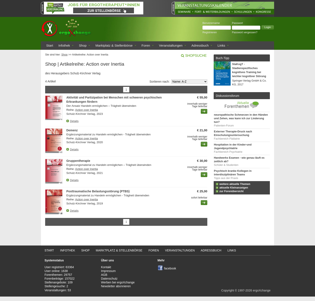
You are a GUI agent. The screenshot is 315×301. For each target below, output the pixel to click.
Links (221, 45)
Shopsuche (196, 55)
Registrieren (209, 32)
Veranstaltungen (171, 45)
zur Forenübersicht (231, 191)
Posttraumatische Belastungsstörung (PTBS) (98, 191)
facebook (170, 268)
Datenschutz (109, 278)
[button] (267, 27)
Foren (146, 45)
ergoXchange (261, 290)
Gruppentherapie (78, 160)
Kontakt (106, 267)
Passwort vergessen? (244, 32)
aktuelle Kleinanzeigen (233, 187)
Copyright (227, 290)
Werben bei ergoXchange (118, 282)
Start (49, 45)
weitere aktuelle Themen (234, 184)
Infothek (64, 45)
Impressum (108, 271)
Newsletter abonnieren (116, 286)
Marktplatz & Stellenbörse (113, 45)
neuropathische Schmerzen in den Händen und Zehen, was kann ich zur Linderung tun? (241, 118)
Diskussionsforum (227, 95)
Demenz (72, 130)
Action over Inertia (86, 109)
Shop (82, 45)
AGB (104, 274)
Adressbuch (200, 45)
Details (74, 121)
